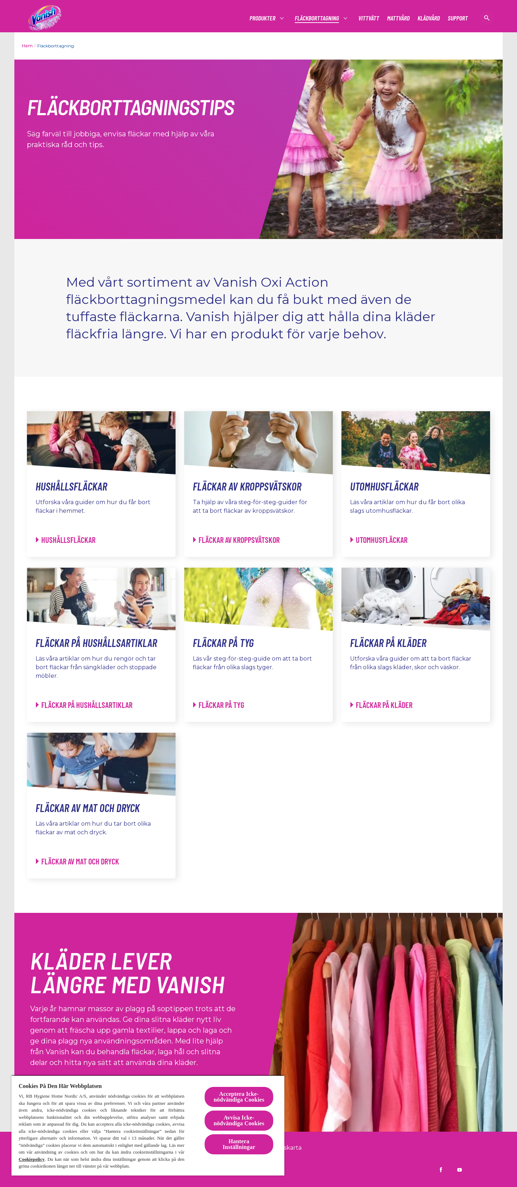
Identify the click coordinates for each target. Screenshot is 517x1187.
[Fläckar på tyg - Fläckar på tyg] (218, 705)
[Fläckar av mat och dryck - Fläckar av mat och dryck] (78, 861)
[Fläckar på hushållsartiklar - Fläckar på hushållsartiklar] (84, 705)
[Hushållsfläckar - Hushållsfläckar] (66, 540)
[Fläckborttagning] (317, 18)
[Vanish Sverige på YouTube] (459, 1170)
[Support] (457, 18)
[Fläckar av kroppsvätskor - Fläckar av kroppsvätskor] (236, 540)
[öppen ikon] (487, 18)
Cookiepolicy (32, 1159)
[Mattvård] (398, 18)
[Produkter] (262, 18)
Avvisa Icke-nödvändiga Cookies (239, 1120)
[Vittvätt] (368, 18)
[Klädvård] (428, 18)
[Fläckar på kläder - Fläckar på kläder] (381, 705)
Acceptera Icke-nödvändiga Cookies (239, 1097)
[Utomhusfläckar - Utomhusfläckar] (379, 540)
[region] (147, 1125)
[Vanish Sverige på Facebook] (441, 1170)
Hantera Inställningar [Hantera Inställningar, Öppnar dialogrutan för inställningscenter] (239, 1144)
